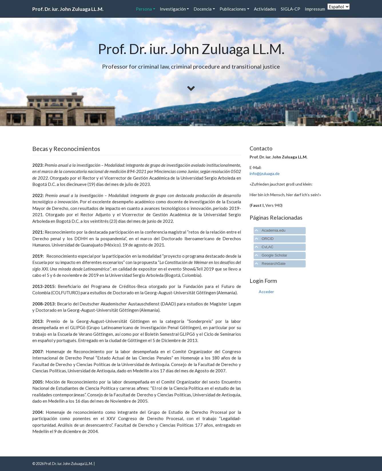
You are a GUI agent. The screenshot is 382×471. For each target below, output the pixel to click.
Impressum (315, 8)
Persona (144, 8)
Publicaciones (233, 8)
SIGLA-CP (290, 8)
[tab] (280, 230)
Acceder (266, 291)
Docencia (203, 8)
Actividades (265, 8)
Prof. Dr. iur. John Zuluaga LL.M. (68, 9)
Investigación (173, 8)
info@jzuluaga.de (265, 173)
